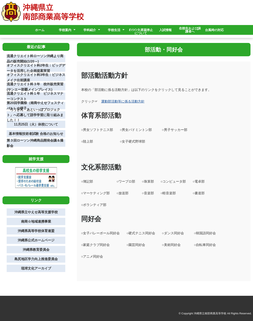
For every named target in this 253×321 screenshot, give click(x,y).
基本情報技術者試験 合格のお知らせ (36, 133)
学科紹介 (89, 30)
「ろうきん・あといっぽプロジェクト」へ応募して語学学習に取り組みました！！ (35, 115)
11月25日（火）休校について (36, 124)
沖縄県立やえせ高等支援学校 (36, 212)
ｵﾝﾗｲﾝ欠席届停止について (141, 31)
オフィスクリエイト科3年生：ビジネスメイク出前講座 (36, 77)
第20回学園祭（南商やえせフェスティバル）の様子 (35, 105)
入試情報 (165, 30)
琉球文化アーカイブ (36, 268)
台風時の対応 (214, 30)
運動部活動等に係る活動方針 (123, 101)
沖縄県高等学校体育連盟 (36, 231)
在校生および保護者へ (190, 29)
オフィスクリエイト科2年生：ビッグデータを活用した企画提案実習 (36, 68)
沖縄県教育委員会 (36, 249)
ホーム (39, 30)
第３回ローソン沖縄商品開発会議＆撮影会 (35, 143)
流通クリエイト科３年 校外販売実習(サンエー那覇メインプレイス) (35, 86)
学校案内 (65, 30)
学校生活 (114, 30)
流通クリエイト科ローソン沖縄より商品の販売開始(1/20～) (35, 58)
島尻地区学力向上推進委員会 (36, 259)
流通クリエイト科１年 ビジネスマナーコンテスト (35, 96)
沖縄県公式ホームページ (36, 240)
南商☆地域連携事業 (36, 221)
